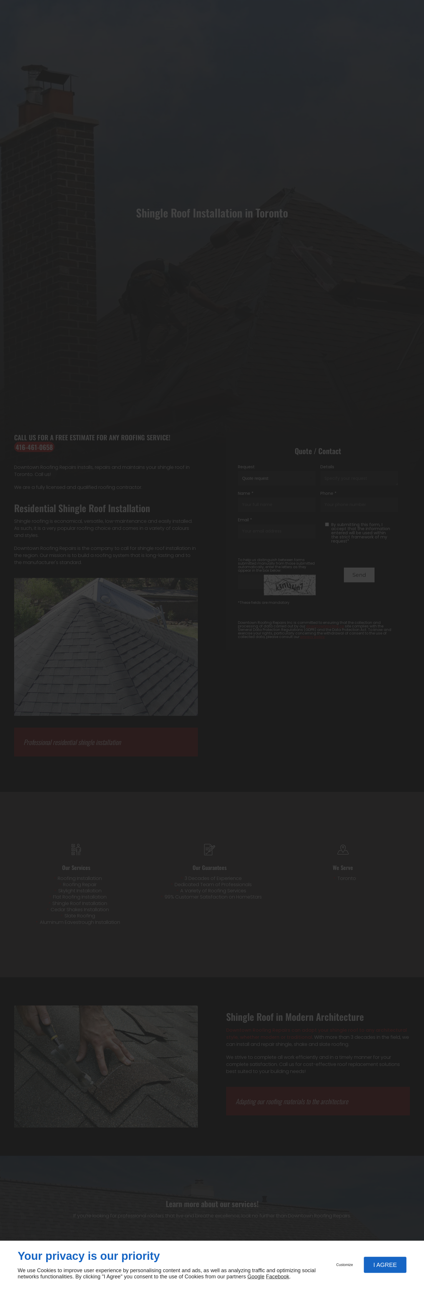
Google (255, 1277)
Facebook (277, 1277)
